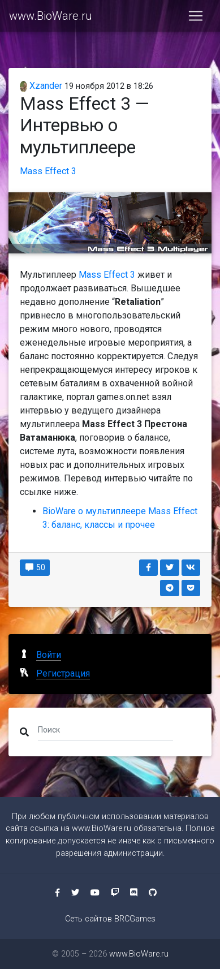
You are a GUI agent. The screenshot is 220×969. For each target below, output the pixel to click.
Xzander (41, 85)
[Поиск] (105, 729)
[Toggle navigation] (195, 16)
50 (34, 567)
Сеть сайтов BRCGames (110, 919)
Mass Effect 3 (48, 171)
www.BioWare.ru (50, 16)
